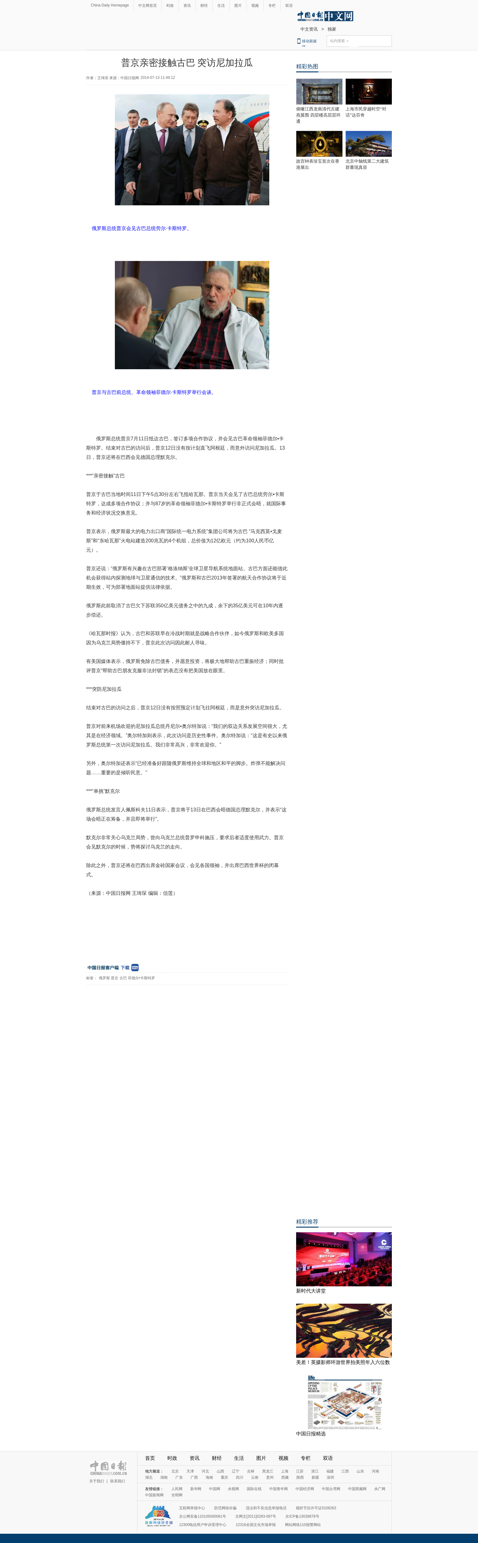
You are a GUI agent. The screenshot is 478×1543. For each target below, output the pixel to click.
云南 (254, 1477)
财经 (204, 5)
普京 (114, 978)
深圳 (330, 1477)
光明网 (176, 1495)
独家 (332, 29)
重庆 (224, 1477)
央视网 (233, 1489)
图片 (238, 5)
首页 (150, 1458)
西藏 (285, 1477)
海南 (209, 1477)
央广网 (379, 1489)
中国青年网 (278, 1489)
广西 (194, 1477)
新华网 (195, 1489)
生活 (221, 5)
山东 (360, 1471)
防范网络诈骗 (225, 1508)
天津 (190, 1471)
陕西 (300, 1477)
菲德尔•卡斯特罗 (141, 978)
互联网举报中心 (192, 1508)
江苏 (300, 1471)
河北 (205, 1471)
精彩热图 (307, 66)
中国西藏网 (357, 1489)
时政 (170, 5)
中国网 (214, 1489)
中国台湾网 (331, 1489)
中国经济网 (305, 1489)
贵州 (270, 1477)
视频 (255, 5)
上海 (284, 1471)
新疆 (315, 1477)
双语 (289, 5)
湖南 (164, 1477)
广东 (179, 1477)
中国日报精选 (311, 1433)
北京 (175, 1471)
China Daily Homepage (110, 5)
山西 (220, 1471)
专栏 (272, 5)
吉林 (250, 1471)
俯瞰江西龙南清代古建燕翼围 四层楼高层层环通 (318, 115)
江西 (345, 1471)
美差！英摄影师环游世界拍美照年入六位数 (343, 1362)
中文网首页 (147, 5)
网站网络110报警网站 (303, 1525)
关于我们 (96, 1481)
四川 (239, 1477)
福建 (330, 1471)
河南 (375, 1471)
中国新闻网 (154, 1495)
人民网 (176, 1489)
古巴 (123, 978)
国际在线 (254, 1489)
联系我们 (117, 1481)
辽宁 (235, 1471)
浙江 (315, 1471)
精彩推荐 (307, 1222)
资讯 (187, 5)
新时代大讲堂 (311, 1290)
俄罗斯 (104, 978)
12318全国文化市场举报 (255, 1525)
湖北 (149, 1477)
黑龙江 (267, 1471)
